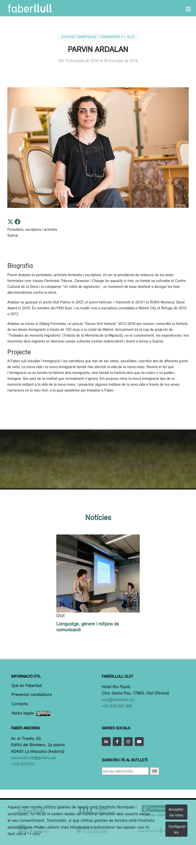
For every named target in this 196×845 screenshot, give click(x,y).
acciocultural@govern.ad (33, 757)
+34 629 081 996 (117, 706)
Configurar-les (178, 829)
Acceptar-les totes (177, 812)
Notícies (98, 517)
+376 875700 (23, 764)
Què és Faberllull (27, 686)
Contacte (20, 704)
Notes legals (31, 713)
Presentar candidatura (32, 695)
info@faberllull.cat (118, 699)
